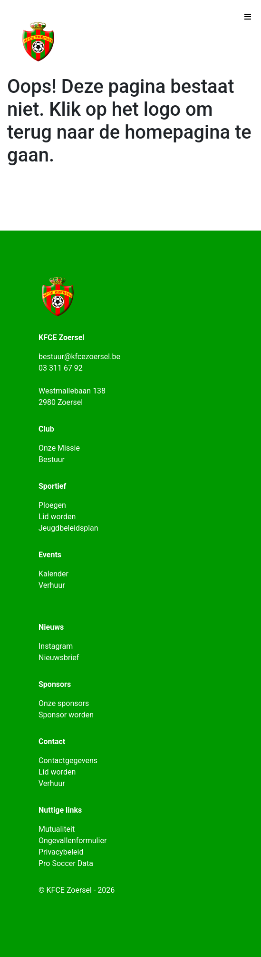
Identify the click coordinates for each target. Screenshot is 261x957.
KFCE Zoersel (62, 337)
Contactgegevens (68, 760)
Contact (52, 741)
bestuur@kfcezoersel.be (79, 356)
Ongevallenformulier (72, 840)
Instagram (56, 646)
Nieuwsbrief (59, 657)
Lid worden (57, 516)
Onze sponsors (64, 703)
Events (50, 554)
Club (46, 428)
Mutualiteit (57, 829)
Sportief (52, 486)
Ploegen (52, 505)
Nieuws (51, 627)
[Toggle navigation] (247, 19)
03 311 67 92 (61, 368)
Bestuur (52, 459)
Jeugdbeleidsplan (68, 528)
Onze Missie (59, 448)
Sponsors (55, 684)
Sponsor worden (66, 714)
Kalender (53, 573)
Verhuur (52, 585)
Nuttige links (60, 810)
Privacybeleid (61, 851)
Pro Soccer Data (66, 863)
